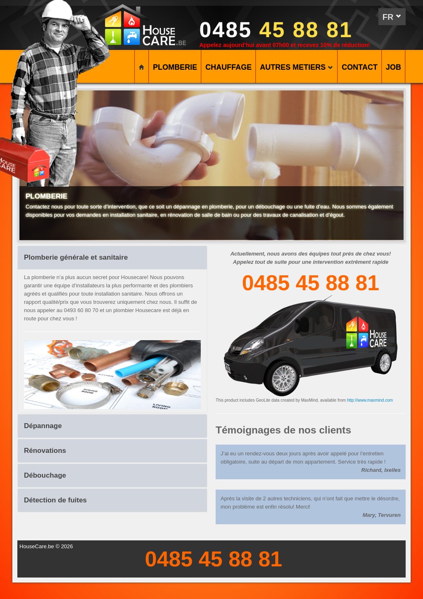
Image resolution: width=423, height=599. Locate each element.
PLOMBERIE (175, 67)
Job (393, 67)
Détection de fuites (55, 500)
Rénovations (45, 451)
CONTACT (360, 67)
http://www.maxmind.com (370, 400)
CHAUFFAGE (228, 67)
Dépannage (43, 426)
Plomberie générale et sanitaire (76, 257)
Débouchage (45, 475)
